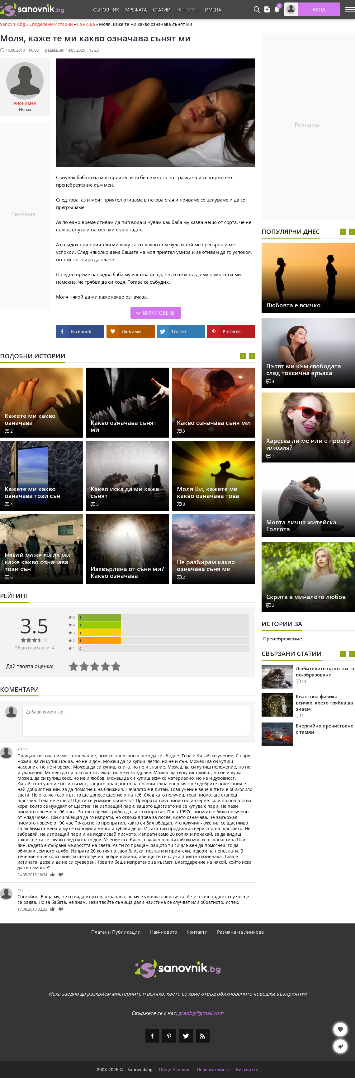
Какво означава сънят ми (124, 426)
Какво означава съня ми (213, 423)
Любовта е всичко (293, 305)
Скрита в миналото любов (306, 597)
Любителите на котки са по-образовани (325, 671)
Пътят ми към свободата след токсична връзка (303, 369)
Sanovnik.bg (12, 24)
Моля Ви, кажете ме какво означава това (208, 492)
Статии (161, 10)
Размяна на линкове (240, 932)
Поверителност (213, 1069)
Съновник (106, 10)
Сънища (86, 24)
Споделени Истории (51, 24)
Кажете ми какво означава (30, 419)
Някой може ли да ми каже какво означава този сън (37, 562)
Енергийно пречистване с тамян (324, 729)
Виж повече (159, 312)
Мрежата (136, 10)
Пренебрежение (282, 638)
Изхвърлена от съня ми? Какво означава (127, 572)
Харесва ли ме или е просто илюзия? (308, 444)
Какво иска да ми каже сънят (125, 492)
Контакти (197, 932)
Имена (213, 10)
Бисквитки (247, 1069)
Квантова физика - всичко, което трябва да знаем (324, 702)
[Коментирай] (136, 721)
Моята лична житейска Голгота (301, 525)
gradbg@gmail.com (201, 1013)
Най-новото (163, 932)
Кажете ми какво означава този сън (32, 492)
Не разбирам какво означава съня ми (206, 565)
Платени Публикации (116, 932)
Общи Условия (175, 1069)
